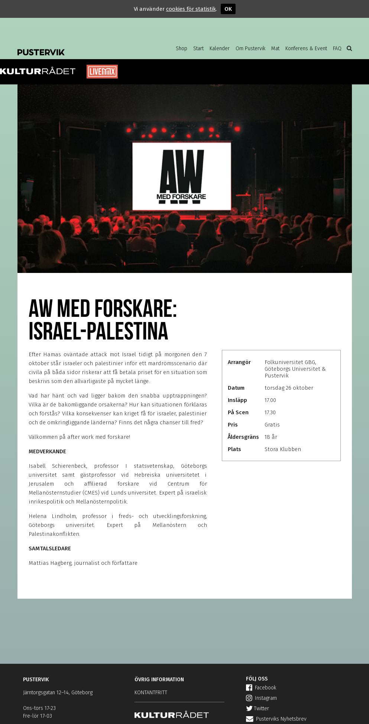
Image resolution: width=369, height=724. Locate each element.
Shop (181, 48)
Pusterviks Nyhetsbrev (276, 719)
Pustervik (76, 46)
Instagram (261, 698)
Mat (275, 48)
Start (198, 48)
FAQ (337, 48)
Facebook (261, 688)
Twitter (257, 708)
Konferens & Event (306, 48)
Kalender (220, 48)
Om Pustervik (250, 48)
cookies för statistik (191, 9)
